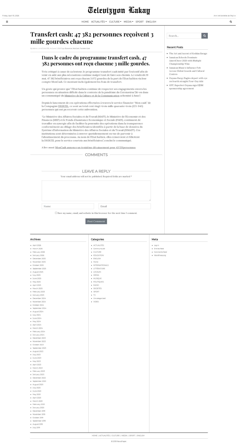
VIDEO (96, 302)
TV (94, 295)
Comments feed (160, 252)
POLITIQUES (98, 282)
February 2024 (39, 331)
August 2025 (38, 272)
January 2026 (38, 255)
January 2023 (38, 374)
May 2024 (37, 321)
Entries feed (159, 249)
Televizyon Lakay (119, 9)
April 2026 (37, 245)
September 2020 (39, 381)
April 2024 (37, 325)
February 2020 (39, 404)
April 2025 (37, 285)
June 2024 (37, 318)
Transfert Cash (85, 48)
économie (68, 48)
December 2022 (39, 378)
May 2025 (37, 282)
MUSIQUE (97, 278)
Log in (156, 245)
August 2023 (38, 351)
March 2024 (38, 328)
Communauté (99, 249)
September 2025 (39, 268)
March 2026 (37, 249)
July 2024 (37, 315)
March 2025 (37, 288)
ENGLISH (151, 21)
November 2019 (39, 414)
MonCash (76, 48)
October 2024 (38, 305)
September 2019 (39, 421)
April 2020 (37, 398)
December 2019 (39, 411)
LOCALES (97, 272)
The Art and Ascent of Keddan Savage (188, 53)
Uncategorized (99, 298)
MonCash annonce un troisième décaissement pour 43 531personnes (95, 147)
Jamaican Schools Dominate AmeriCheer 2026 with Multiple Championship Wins (185, 60)
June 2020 (37, 391)
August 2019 (38, 424)
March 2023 (37, 368)
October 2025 (38, 265)
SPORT (139, 21)
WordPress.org (160, 255)
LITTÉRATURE (99, 268)
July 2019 (36, 427)
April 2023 (37, 365)
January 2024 (38, 335)
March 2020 (37, 401)
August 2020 (38, 384)
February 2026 (39, 252)
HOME (85, 21)
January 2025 (38, 295)
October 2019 (38, 418)
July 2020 (36, 388)
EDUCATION (98, 255)
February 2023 (39, 371)
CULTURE (114, 21)
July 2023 (36, 355)
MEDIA (127, 21)
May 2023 (37, 361)
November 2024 (39, 302)
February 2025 (39, 292)
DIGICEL (63, 106)
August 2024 (38, 311)
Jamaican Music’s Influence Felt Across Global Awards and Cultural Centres (186, 71)
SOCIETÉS (97, 288)
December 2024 (39, 298)
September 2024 (39, 308)
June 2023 (37, 358)
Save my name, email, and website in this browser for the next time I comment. (97, 213)
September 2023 (39, 348)
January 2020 (38, 408)
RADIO (96, 285)
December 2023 (39, 338)
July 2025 (36, 275)
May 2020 (37, 394)
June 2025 (37, 278)
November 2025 (39, 262)
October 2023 (38, 345)
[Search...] (184, 36)
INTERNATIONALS (101, 265)
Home (95, 262)
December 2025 (39, 258)
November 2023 (39, 341)
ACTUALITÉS (98, 21)
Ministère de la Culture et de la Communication (92, 95)
